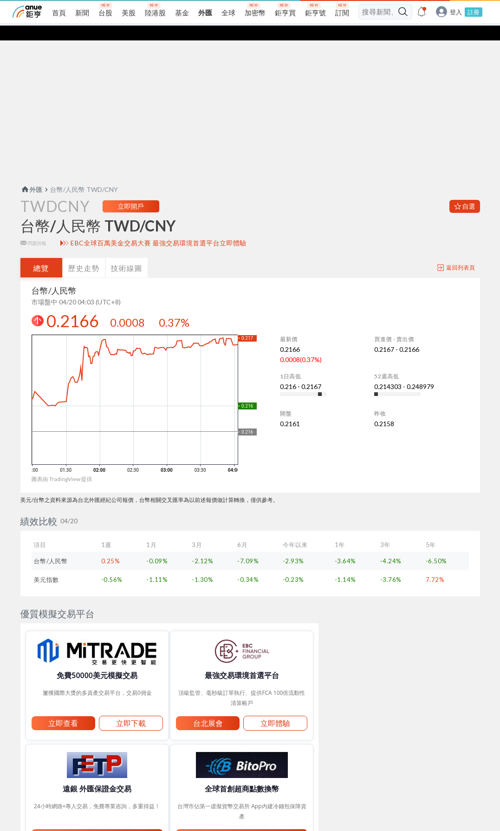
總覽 (41, 271)
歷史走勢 (84, 271)
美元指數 (46, 583)
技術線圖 (127, 271)
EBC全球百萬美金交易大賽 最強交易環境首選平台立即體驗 (159, 246)
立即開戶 (131, 209)
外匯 (31, 193)
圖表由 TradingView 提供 (62, 482)
